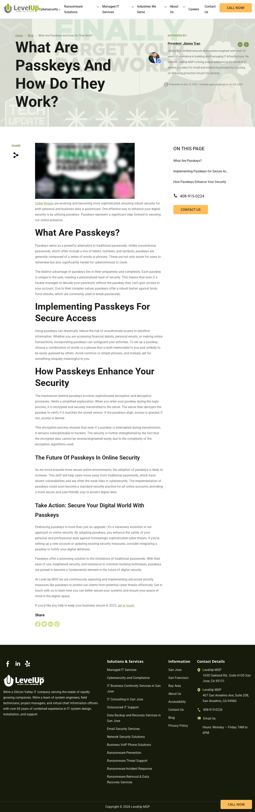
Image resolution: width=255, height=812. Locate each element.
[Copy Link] (16, 155)
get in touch (126, 605)
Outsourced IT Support (123, 707)
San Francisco (178, 678)
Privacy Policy (178, 726)
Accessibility (177, 702)
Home (19, 35)
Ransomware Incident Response (129, 769)
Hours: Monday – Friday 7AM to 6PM (225, 730)
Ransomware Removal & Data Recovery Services (128, 779)
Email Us (209, 718)
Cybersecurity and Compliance (128, 678)
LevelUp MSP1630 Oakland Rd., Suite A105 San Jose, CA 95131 (227, 675)
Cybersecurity (48, 9)
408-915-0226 (213, 710)
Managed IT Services (121, 670)
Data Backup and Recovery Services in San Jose (134, 718)
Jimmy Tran (191, 43)
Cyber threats (44, 203)
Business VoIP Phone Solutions (129, 745)
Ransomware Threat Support (127, 761)
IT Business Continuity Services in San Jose (134, 688)
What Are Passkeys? (187, 161)
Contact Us (191, 209)
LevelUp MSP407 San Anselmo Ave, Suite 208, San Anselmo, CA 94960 (226, 695)
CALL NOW (236, 804)
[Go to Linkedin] (18, 664)
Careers (193, 9)
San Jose (174, 670)
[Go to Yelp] (27, 664)
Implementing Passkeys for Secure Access (201, 171)
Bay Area (174, 686)
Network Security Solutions (126, 737)
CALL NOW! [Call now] (235, 8)
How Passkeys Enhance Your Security (199, 182)
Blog (30, 35)
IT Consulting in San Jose (125, 699)
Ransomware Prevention (124, 753)
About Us (174, 694)
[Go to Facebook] (8, 664)
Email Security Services (123, 729)
